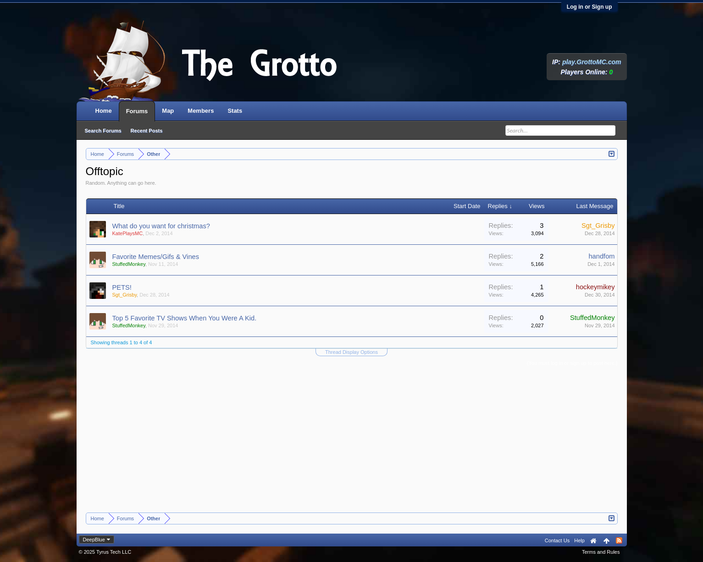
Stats (234, 110)
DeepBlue (94, 539)
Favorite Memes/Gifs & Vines (155, 256)
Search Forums (103, 130)
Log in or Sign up (589, 7)
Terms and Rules (601, 552)
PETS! (122, 287)
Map (168, 110)
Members (201, 110)
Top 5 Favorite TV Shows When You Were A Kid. (184, 318)
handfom (601, 256)
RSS (619, 540)
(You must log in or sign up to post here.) (572, 363)
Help (579, 540)
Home (103, 110)
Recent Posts (147, 130)
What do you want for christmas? (161, 226)
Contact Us (557, 540)
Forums (137, 111)
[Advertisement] (352, 444)
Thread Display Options (351, 352)
